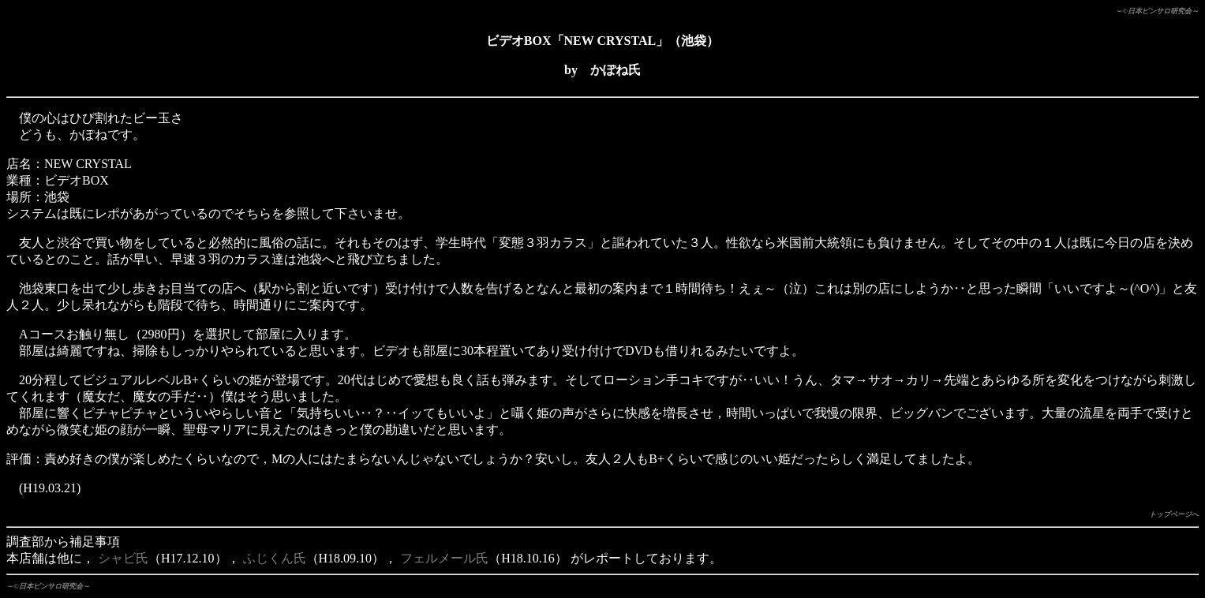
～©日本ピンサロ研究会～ (1157, 11)
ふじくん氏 (274, 558)
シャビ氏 (123, 558)
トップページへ (1174, 514)
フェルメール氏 (444, 558)
